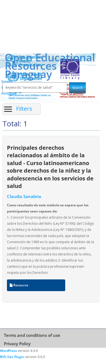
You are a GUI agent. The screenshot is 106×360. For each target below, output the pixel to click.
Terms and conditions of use (32, 335)
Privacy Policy (17, 343)
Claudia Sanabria (24, 196)
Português (8, 93)
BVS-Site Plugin (12, 356)
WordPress (8, 350)
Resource (19, 285)
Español (7, 81)
